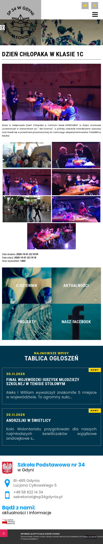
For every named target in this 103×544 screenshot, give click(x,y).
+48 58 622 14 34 (94, 5)
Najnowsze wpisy (51, 356)
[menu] (95, 14)
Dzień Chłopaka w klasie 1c (42, 54)
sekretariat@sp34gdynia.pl (85, 5)
